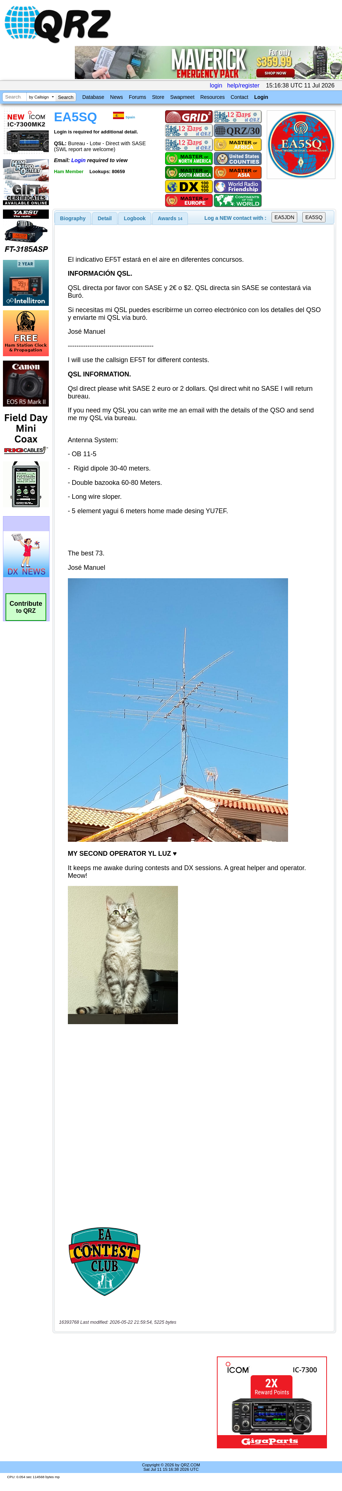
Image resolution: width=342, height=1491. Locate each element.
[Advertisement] (136, 1402)
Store (158, 97)
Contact (239, 97)
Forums (137, 97)
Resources (212, 97)
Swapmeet (182, 97)
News (116, 97)
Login (261, 97)
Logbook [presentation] (135, 218)
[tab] (73, 218)
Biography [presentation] (73, 218)
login (216, 85)
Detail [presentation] (105, 218)
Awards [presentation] (170, 218)
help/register (243, 85)
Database (93, 97)
